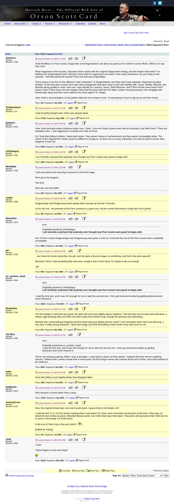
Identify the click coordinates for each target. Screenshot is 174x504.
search (131, 33)
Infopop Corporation (92, 499)
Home (8, 23)
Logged (70, 103)
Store (102, 23)
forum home (144, 33)
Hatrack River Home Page (93, 486)
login (125, 33)
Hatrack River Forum (93, 45)
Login (27, 45)
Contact (92, 23)
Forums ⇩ (50, 23)
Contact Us (73, 486)
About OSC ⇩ (21, 23)
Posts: (39, 103)
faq (137, 33)
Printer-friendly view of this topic (19, 476)
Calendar (80, 23)
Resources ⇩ (65, 23)
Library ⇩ (36, 23)
